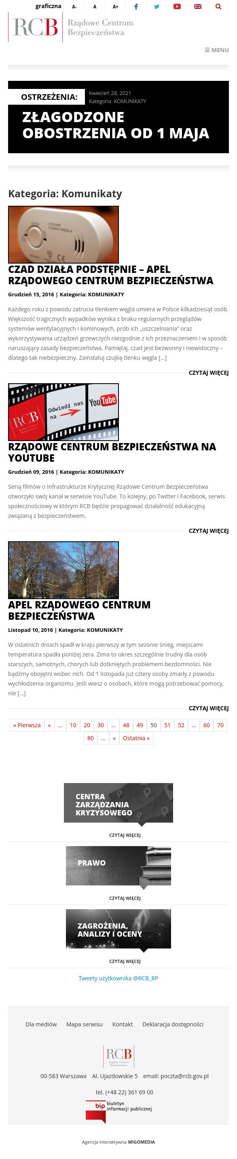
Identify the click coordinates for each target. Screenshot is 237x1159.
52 (181, 725)
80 (90, 738)
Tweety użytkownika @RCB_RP (119, 978)
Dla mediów (41, 1024)
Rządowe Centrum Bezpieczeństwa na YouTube (112, 452)
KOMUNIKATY (130, 101)
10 (73, 725)
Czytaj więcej (209, 372)
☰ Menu (217, 50)
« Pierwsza (27, 725)
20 (87, 725)
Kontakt (122, 1024)
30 (100, 725)
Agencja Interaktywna (104, 1142)
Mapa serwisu (84, 1024)
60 (206, 725)
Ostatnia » (136, 738)
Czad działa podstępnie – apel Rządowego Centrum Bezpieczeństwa (111, 274)
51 (167, 725)
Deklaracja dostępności (172, 1024)
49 (140, 725)
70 (220, 725)
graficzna (48, 6)
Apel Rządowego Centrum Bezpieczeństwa (79, 610)
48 (126, 725)
